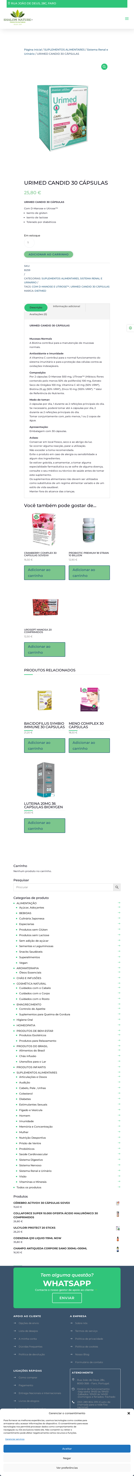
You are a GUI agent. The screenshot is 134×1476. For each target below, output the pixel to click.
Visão (23, 1176)
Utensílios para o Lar (32, 1061)
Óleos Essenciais (30, 972)
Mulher (23, 1132)
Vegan (23, 962)
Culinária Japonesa (31, 918)
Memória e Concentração (36, 1126)
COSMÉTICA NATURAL (31, 983)
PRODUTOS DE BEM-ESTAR (35, 1031)
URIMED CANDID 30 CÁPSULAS (90, 286)
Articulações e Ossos (33, 1077)
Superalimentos (29, 957)
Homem (24, 1115)
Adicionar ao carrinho (49, 254)
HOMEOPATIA (26, 1025)
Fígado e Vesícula (30, 1110)
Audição (24, 1082)
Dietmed (40, 290)
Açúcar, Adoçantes (31, 907)
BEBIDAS (25, 913)
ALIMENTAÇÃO (27, 903)
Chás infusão (27, 1056)
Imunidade (26, 1121)
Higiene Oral (25, 1019)
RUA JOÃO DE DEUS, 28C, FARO (33, 3)
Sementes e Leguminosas (36, 946)
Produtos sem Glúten (33, 929)
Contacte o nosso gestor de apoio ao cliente (64, 1290)
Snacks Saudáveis (31, 951)
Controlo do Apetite (32, 1008)
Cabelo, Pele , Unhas (32, 1088)
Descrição (36, 307)
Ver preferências (67, 1467)
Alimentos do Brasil (32, 1050)
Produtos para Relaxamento (37, 1040)
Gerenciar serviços (14, 1439)
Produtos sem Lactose (34, 935)
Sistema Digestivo (31, 1159)
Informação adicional (66, 306)
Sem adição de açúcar (34, 940)
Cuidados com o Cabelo (35, 988)
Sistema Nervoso (30, 1165)
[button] (129, 1413)
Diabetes (25, 1099)
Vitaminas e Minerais (33, 1181)
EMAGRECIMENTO (29, 1004)
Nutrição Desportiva (32, 1137)
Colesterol (26, 1093)
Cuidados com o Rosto (34, 999)
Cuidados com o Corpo (34, 993)
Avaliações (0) (38, 314)
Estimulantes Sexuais (33, 1104)
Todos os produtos (29, 1187)
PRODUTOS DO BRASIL (32, 1046)
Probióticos (27, 1148)
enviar (67, 1298)
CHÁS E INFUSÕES (29, 978)
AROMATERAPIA (28, 968)
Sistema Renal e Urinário (35, 1171)
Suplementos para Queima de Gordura (44, 1014)
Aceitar (67, 1448)
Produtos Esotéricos (32, 1035)
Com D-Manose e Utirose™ (50, 286)
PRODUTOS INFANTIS (31, 1067)
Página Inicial (33, 49)
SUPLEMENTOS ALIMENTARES (64, 49)
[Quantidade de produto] (29, 243)
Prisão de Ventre (30, 1143)
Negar (67, 1458)
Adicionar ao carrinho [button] (39, 573)
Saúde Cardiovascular (33, 1154)
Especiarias (26, 924)
